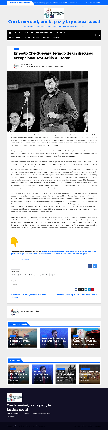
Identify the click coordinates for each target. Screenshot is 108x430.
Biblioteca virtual (51, 38)
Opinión (16, 49)
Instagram (98, 426)
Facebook (77, 426)
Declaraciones (86, 368)
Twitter (83, 426)
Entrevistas (61, 368)
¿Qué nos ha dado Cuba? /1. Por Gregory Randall (85, 341)
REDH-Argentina (23, 259)
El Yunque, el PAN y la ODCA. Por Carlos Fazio (77, 295)
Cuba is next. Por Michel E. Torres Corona (19, 341)
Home (17, 33)
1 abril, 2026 (17, 377)
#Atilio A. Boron (39, 67)
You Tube (90, 426)
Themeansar (41, 426)
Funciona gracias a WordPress (16, 426)
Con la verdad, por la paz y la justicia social (54, 21)
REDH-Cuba (28, 64)
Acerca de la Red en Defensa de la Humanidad (44, 33)
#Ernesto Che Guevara (54, 67)
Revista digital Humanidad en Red (24, 38)
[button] (96, 35)
